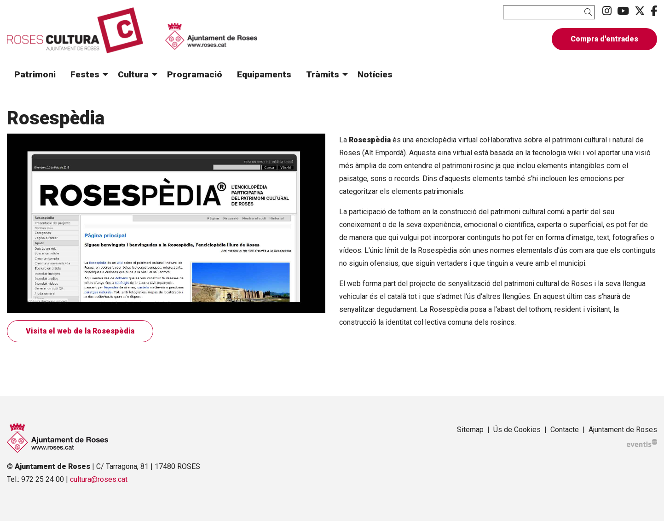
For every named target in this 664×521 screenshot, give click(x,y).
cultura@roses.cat (98, 479)
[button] (589, 12)
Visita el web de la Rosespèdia (80, 331)
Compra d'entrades (604, 39)
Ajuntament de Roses (623, 429)
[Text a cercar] (549, 12)
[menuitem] (607, 11)
